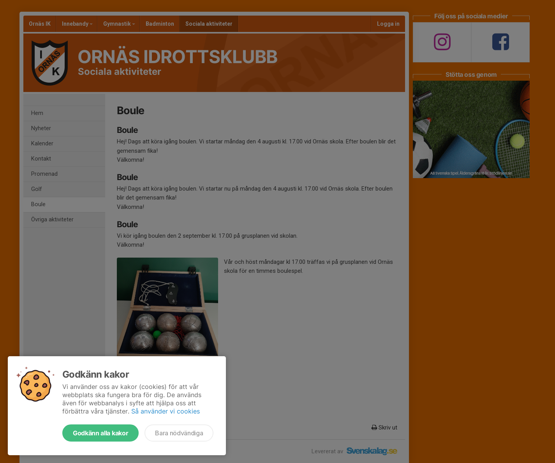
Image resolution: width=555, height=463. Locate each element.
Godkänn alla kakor (100, 433)
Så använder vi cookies (165, 411)
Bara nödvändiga (179, 433)
